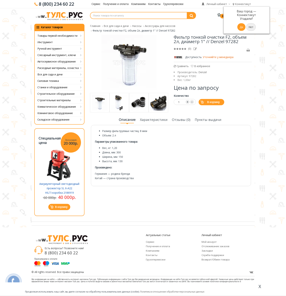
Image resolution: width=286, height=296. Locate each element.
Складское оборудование (53, 119)
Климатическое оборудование (56, 106)
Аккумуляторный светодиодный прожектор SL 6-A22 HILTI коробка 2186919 (59, 188)
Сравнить (181, 66)
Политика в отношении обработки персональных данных (172, 291)
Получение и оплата (116, 4)
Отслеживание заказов (215, 246)
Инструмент (45, 42)
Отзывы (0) (181, 119)
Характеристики (153, 119)
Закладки (207, 250)
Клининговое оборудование (55, 113)
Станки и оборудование (52, 87)
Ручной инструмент (49, 48)
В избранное (200, 66)
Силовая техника (48, 81)
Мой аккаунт (209, 241)
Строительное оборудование (56, 93)
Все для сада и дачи (50, 74)
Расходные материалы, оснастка (58, 68)
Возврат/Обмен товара (216, 259)
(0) (189, 48)
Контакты (154, 4)
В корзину (213, 102)
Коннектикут (242, 4)
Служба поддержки (213, 255)
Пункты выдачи (208, 119)
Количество (181, 95)
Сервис (95, 4)
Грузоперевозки (173, 4)
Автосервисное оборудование (56, 61)
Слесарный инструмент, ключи (56, 55)
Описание (127, 120)
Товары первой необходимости (57, 35)
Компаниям (138, 4)
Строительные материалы (54, 100)
